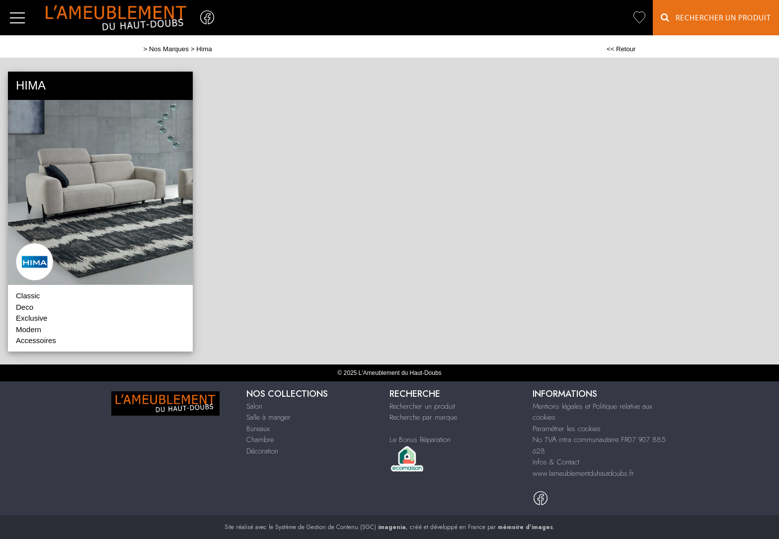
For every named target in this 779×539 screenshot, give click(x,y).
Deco (24, 307)
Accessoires (36, 340)
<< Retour (621, 49)
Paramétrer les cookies (567, 428)
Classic (28, 295)
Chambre (260, 439)
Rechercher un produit (422, 406)
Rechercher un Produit (716, 17)
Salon (254, 406)
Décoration (262, 451)
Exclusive (31, 318)
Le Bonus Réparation (420, 439)
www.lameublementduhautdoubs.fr (583, 473)
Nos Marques (169, 49)
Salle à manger (268, 417)
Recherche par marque (423, 417)
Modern (28, 329)
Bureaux (258, 428)
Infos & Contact (556, 461)
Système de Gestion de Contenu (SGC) (340, 527)
